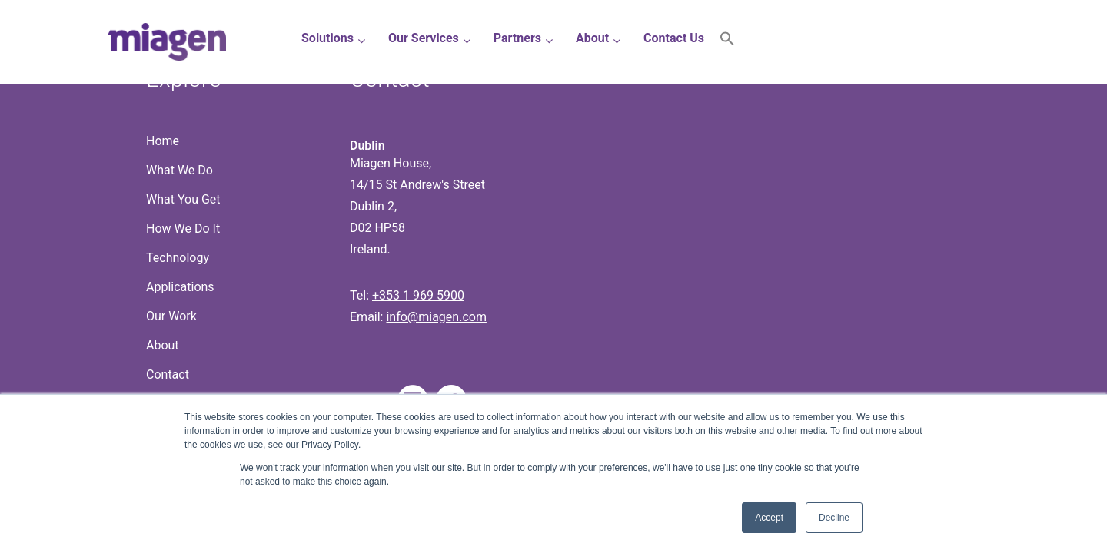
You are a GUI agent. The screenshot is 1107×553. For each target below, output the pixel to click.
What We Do (179, 170)
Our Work (171, 316)
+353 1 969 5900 (418, 295)
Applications (180, 287)
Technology (177, 257)
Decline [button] (834, 517)
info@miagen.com (436, 317)
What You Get (183, 199)
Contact (167, 374)
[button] (727, 42)
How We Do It (183, 228)
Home (162, 141)
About (162, 345)
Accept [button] (769, 517)
